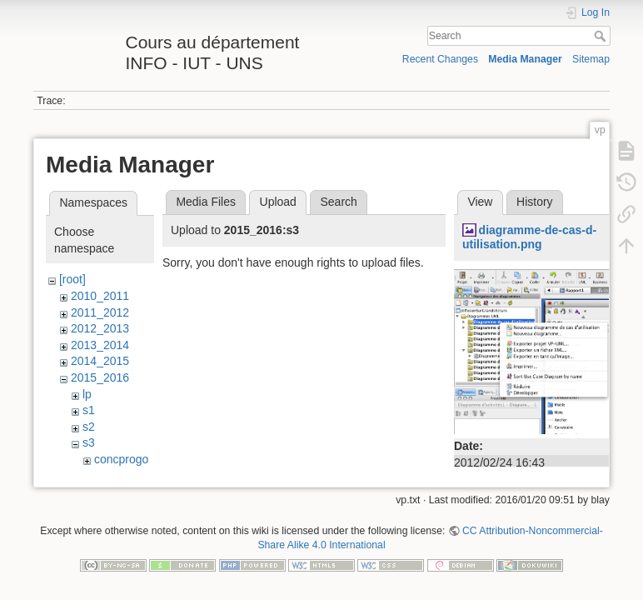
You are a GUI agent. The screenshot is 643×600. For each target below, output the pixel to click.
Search (602, 36)
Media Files (206, 201)
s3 (88, 442)
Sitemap (591, 59)
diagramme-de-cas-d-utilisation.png (529, 237)
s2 (88, 426)
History (534, 201)
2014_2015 (100, 361)
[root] (72, 279)
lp (87, 394)
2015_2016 (100, 377)
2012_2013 (100, 328)
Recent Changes (440, 59)
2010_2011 (100, 295)
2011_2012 (100, 312)
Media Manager (525, 59)
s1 (88, 410)
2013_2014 (100, 345)
